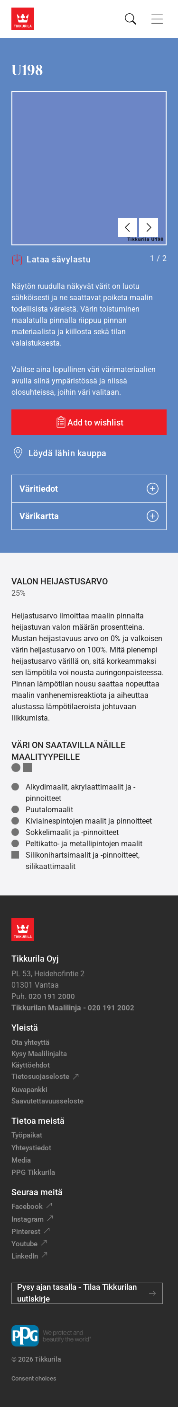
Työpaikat (26, 1135)
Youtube (24, 1244)
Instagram (27, 1219)
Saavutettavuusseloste (47, 1101)
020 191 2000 (51, 996)
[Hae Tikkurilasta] (130, 19)
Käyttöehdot (30, 1065)
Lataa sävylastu (51, 259)
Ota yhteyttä (30, 1042)
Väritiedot (89, 489)
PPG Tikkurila (33, 1172)
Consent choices (33, 1378)
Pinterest (25, 1231)
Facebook (27, 1206)
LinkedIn (24, 1256)
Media (21, 1160)
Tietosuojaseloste (40, 1076)
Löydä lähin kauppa (67, 453)
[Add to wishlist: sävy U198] (89, 422)
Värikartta (89, 516)
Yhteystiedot (31, 1148)
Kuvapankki (29, 1090)
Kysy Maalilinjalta (39, 1054)
